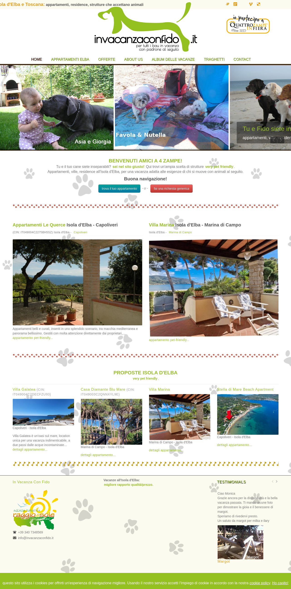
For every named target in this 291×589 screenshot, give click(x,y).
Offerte (106, 59)
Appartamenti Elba (70, 59)
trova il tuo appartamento (119, 188)
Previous (273, 140)
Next (280, 140)
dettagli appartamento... (30, 449)
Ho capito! (280, 583)
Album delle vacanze (173, 59)
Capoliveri (80, 232)
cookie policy (259, 583)
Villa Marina (161, 224)
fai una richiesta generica (171, 188)
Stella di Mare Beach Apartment (245, 389)
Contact (242, 59)
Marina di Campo (180, 232)
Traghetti (214, 59)
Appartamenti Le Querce (39, 224)
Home (36, 59)
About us (133, 59)
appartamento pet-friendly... (33, 338)
